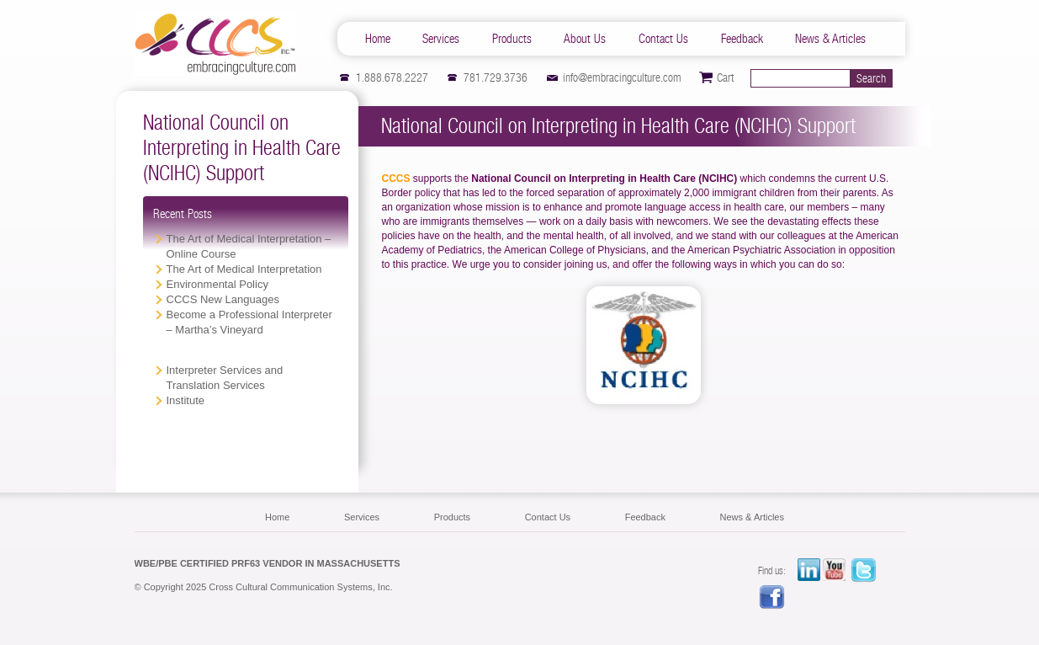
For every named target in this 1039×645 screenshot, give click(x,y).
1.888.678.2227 (392, 77)
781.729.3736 (495, 77)
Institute (186, 400)
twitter (864, 570)
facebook (772, 597)
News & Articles (830, 38)
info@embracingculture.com (622, 77)
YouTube (836, 570)
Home (377, 38)
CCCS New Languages (223, 299)
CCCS (215, 44)
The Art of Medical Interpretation (244, 269)
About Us (585, 38)
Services (440, 38)
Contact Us (663, 38)
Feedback (742, 38)
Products (512, 38)
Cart (725, 77)
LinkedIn (808, 570)
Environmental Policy (217, 284)
